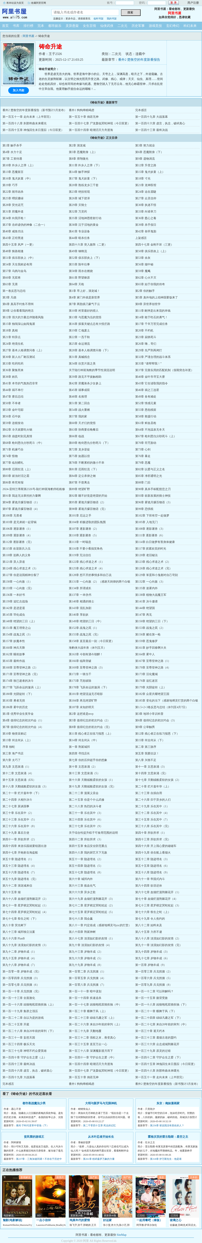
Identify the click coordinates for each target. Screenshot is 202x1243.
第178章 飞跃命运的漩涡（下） (89, 687)
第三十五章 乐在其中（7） (152, 819)
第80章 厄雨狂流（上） (17, 469)
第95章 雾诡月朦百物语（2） (87, 502)
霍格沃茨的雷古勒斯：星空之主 (168, 1136)
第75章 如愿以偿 (79, 456)
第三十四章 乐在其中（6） (86, 819)
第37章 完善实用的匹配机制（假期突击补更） (164, 370)
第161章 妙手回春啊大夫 (150, 647)
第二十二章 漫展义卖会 (84, 793)
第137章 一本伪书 (80, 594)
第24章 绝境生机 (12, 343)
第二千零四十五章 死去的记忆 (99, 1125)
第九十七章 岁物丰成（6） (152, 958)
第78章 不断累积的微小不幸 (86, 462)
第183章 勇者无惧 (13, 700)
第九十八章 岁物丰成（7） (19, 964)
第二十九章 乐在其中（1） (152, 806)
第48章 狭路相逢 (12, 251)
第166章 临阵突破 (80, 660)
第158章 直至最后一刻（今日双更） (91, 641)
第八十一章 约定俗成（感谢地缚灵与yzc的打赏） (100, 925)
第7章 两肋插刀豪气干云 (84, 304)
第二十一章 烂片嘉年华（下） (21, 793)
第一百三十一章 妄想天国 (18, 1037)
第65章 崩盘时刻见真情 (17, 436)
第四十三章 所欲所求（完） (153, 839)
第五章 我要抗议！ (147, 753)
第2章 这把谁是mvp (81, 713)
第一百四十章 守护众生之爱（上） (24, 1057)
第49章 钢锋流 (78, 251)
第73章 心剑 (142, 449)
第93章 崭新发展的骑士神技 (153, 495)
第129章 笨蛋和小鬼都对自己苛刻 (156, 575)
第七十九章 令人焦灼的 (150, 918)
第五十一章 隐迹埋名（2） (86, 859)
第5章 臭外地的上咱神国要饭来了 (156, 297)
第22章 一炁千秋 (79, 337)
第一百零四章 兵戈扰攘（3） (20, 978)
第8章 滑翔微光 (78, 158)
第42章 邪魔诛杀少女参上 (85, 383)
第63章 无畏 (10, 284)
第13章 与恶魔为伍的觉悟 (85, 317)
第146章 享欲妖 (78, 614)
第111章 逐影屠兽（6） (149, 535)
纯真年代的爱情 (80, 1220)
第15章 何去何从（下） (150, 740)
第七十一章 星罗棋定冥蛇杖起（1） (25, 905)
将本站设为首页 (15, 2)
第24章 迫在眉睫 (145, 191)
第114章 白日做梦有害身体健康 (155, 542)
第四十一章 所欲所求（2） (19, 839)
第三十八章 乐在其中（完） (153, 826)
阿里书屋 (22, 13)
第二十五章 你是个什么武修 (86, 799)
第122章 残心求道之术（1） (86, 561)
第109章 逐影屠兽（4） (17, 535)
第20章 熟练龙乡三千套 (84, 185)
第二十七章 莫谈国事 (15, 806)
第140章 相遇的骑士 (81, 601)
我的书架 (112, 18)
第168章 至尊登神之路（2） (20, 667)
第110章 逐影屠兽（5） (83, 535)
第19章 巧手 (10, 185)
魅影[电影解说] (12, 1220)
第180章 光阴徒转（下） (18, 694)
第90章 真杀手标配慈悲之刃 (153, 489)
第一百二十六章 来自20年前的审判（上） (95, 1024)
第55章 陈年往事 (79, 264)
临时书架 (98, 18)
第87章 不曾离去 (79, 482)
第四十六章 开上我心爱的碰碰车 (155, 846)
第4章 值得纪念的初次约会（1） (23, 720)
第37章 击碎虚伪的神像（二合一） (24, 224)
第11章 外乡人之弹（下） (85, 165)
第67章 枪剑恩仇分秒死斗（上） (155, 436)
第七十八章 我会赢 (81, 918)
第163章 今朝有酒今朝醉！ (86, 654)
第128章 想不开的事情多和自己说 (90, 575)
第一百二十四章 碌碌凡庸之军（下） (158, 1017)
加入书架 (18, 90)
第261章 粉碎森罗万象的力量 (99, 1159)
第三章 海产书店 (12, 753)
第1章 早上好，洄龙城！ (84, 290)
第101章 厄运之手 (80, 515)
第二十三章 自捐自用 (148, 793)
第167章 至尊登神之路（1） (153, 660)
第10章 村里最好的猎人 (84, 310)
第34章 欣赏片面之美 (82, 363)
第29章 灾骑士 (78, 205)
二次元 (122, 25)
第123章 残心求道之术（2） (153, 561)
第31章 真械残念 (79, 357)
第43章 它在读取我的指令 (151, 383)
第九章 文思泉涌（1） (16, 766)
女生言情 (89, 25)
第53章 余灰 (142, 257)
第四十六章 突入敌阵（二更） (88, 244)
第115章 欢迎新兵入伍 (16, 548)
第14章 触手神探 (79, 171)
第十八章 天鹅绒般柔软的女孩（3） (25, 786)
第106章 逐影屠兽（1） (17, 528)
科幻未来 (190, 25)
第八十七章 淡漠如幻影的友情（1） (91, 938)
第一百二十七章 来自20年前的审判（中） (161, 1024)
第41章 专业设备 (79, 231)
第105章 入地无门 (146, 522)
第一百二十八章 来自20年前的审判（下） (28, 1031)
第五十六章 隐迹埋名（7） (19, 872)
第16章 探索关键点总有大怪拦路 (89, 323)
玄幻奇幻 (172, 25)
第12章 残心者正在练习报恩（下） (157, 733)
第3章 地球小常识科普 (149, 713)
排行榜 (28, 25)
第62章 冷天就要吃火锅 (17, 429)
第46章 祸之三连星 (147, 390)
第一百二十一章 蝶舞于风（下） (155, 1011)
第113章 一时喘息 (80, 542)
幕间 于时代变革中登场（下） (32, 1125)
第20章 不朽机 (144, 330)
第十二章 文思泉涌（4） (18, 773)
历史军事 (138, 25)
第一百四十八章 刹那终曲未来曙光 (24, 123)
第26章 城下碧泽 (79, 198)
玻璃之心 (175, 1220)
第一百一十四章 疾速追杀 (85, 998)
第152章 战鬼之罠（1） (84, 627)
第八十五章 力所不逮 (148, 931)
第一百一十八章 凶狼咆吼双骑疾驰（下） (161, 1004)
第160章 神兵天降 (13, 647)
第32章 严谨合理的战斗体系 (153, 357)
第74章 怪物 (10, 456)
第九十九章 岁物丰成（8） (86, 964)
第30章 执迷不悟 (145, 205)
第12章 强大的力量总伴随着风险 (23, 317)
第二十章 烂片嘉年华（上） (153, 786)
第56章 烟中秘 (144, 264)
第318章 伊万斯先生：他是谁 (166, 1159)
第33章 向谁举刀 (145, 211)
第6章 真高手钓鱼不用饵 (18, 304)
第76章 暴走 (142, 456)
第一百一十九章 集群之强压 (20, 1011)
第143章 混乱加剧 (80, 608)
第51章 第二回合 (79, 403)
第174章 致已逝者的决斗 (18, 680)
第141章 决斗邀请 (146, 601)
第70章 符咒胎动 (145, 442)
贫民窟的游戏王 (34, 1136)
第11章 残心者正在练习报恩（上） (91, 733)
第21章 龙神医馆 (145, 185)
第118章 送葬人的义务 (16, 555)
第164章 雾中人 (145, 654)
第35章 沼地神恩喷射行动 (85, 218)
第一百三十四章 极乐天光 (18, 1044)
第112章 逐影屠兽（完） (17, 542)
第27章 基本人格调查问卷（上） (23, 350)
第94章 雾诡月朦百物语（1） (20, 502)
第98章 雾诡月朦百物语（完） (88, 508)
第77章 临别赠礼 (12, 462)
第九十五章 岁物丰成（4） (19, 958)
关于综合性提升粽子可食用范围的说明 (93, 832)
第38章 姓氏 (10, 376)
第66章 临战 (76, 436)
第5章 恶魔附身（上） (83, 152)
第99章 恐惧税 (144, 508)
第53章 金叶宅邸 (12, 409)
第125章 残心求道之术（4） (86, 568)
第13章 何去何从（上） (17, 740)
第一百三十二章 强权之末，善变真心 (92, 1037)
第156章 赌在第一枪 (148, 634)
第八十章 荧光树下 (14, 925)
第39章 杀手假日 (145, 224)
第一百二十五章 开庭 (15, 1024)
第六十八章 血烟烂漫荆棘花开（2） (25, 898)
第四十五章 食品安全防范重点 (88, 846)
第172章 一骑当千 (80, 674)
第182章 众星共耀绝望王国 (152, 694)
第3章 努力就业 (145, 145)
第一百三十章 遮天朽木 (150, 1031)
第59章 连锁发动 (12, 423)
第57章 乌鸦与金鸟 (14, 271)
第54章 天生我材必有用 (17, 264)
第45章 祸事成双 (79, 390)
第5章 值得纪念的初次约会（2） (89, 720)
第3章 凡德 (9, 297)
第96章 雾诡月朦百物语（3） (153, 502)
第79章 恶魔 (142, 462)
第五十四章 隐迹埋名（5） (86, 865)
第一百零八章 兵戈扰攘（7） (87, 984)
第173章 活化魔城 (146, 674)
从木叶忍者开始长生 (101, 1136)
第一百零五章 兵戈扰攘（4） (87, 978)
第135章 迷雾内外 (146, 588)
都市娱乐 (54, 25)
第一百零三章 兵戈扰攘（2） (153, 971)
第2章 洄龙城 (77, 145)
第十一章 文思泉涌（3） (150, 766)
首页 (5, 25)
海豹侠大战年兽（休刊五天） (87, 647)
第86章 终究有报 (12, 482)
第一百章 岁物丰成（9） (150, 964)
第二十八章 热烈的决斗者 (85, 806)
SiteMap (121, 1234)
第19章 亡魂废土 (79, 330)
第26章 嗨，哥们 (145, 343)
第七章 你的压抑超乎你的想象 (88, 760)
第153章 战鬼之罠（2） (150, 627)
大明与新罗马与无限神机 (101, 1103)
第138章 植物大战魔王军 (150, 594)
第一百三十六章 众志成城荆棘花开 (157, 1044)
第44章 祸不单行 (12, 390)
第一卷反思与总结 (14, 290)
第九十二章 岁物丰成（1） (19, 951)
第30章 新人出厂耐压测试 (18, 357)
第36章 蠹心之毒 (145, 218)
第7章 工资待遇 (12, 158)
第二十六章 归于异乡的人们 (153, 799)
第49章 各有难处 (145, 396)
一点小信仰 (43, 1220)
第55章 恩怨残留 (145, 409)
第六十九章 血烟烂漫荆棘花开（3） (91, 898)
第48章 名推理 (78, 396)
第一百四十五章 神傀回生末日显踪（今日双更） (33, 130)
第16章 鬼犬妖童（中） (17, 178)
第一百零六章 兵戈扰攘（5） (153, 978)
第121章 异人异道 (13, 561)
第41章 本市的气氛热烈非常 (20, 383)
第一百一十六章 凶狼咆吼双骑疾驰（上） (28, 1004)
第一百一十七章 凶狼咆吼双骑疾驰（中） (95, 1004)
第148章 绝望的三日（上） (19, 621)
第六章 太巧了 (11, 760)
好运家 (107, 1220)
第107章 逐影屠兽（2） (84, 528)
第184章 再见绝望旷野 (83, 700)
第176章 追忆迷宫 (146, 680)
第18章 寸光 (142, 178)
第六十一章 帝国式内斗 (150, 879)
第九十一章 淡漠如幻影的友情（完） (158, 945)
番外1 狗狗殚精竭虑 (81, 110)
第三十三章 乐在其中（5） (19, 819)
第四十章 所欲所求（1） (150, 832)
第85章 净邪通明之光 (148, 475)
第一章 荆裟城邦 (79, 746)
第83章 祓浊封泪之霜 (15, 475)
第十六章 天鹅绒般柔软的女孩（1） (91, 779)
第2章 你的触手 (145, 290)
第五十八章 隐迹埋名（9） (152, 872)
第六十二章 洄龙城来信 (17, 885)
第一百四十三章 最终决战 (151, 130)
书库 (16, 25)
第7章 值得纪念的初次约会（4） (23, 727)
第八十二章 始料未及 (148, 925)
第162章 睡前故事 (13, 654)
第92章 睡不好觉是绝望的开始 (88, 495)
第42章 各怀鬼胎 (145, 231)
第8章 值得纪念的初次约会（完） (90, 727)
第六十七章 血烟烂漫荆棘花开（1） (158, 892)
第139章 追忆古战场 (15, 601)
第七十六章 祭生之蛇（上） (153, 912)
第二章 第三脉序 (145, 746)
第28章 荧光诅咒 (12, 205)
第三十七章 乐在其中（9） (86, 826)
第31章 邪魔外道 (12, 211)
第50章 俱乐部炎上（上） (151, 251)
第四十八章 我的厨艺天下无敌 (88, 852)
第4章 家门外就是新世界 (84, 297)
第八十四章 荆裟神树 (82, 931)
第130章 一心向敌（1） (17, 581)
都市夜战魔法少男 (34, 1103)
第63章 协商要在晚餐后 (84, 429)
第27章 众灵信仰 (145, 198)
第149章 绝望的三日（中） (86, 621)
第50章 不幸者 (11, 403)
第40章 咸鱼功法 (12, 231)
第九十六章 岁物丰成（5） (86, 958)
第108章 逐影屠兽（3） (150, 528)
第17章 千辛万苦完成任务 (151, 323)
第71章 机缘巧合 (12, 449)
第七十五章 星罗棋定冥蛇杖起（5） (91, 912)
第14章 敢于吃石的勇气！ (151, 317)
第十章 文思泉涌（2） (83, 766)
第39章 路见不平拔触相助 (85, 376)
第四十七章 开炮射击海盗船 (20, 852)
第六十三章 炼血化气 (82, 885)
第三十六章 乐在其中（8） (19, 826)
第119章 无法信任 (80, 555)
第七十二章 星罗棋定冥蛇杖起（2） (91, 905)
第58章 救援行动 (145, 416)
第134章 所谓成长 (80, 588)
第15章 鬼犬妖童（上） (150, 171)
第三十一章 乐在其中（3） (86, 812)
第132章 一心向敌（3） (150, 581)
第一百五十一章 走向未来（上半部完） (27, 116)
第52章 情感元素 (145, 403)
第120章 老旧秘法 (146, 555)
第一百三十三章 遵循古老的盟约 (155, 1037)
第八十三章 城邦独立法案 (18, 931)
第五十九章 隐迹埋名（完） (20, 879)
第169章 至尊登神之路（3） (86, 667)
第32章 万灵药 (78, 211)
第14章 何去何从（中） (84, 740)
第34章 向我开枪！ (14, 218)
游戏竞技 (155, 25)
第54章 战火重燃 (79, 409)
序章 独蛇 (8, 746)
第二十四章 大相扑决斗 (17, 799)
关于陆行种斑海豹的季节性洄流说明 (92, 370)
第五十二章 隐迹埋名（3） (152, 859)
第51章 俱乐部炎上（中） (18, 257)
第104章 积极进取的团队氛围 (87, 522)
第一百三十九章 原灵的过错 (153, 1050)
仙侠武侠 (106, 25)
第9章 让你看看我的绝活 (18, 310)
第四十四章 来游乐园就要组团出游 (24, 846)
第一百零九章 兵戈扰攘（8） (153, 984)
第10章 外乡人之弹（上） (18, 165)
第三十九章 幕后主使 (15, 832)
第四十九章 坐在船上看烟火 (153, 852)
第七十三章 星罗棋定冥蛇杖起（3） (158, 905)
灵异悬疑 (72, 25)
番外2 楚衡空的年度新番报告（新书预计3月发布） (34, 110)
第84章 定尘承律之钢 (82, 475)
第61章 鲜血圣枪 (145, 423)
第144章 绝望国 (145, 608)
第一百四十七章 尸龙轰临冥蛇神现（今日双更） (99, 123)
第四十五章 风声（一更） (18, 244)
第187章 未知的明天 (81, 707)
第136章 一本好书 (13, 594)
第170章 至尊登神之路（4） (153, 667)
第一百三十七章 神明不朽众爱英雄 (24, 1050)
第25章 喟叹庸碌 (12, 198)
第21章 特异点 (11, 337)
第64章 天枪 (76, 284)
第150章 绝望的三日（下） (152, 621)
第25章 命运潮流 (79, 343)
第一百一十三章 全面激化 (18, 998)
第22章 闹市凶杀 (12, 191)
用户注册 (193, 2)
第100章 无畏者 (12, 515)
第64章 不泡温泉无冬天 (150, 429)
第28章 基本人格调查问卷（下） (89, 350)
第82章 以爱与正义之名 (150, 469)
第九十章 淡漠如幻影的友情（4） (90, 945)
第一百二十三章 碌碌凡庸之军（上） (92, 1017)
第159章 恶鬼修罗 (146, 641)
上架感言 (141, 238)
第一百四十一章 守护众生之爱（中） (92, 1057)
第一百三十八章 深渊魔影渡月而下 (91, 1050)
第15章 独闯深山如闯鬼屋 (18, 323)
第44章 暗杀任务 (79, 238)
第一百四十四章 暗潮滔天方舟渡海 (91, 130)
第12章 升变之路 (145, 165)
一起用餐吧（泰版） (149, 1220)
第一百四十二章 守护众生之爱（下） (158, 1057)
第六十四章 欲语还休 (148, 885)
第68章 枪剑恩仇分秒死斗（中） (23, 442)
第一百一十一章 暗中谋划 (85, 991)
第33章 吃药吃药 (12, 363)
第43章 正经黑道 (12, 238)
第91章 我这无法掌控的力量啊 (21, 495)
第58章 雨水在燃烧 (81, 271)
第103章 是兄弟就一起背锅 (19, 522)
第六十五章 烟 (11, 892)
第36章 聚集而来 (12, 370)
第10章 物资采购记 (14, 733)
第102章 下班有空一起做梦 (152, 515)
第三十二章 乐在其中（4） (152, 812)
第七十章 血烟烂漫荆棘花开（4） (156, 898)
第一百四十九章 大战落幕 (151, 116)
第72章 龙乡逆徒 (79, 449)
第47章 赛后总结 (12, 396)
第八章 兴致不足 (145, 760)
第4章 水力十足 (12, 152)
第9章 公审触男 (145, 727)
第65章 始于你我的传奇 (150, 284)
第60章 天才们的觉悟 (82, 423)
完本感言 (141, 110)
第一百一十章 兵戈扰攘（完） (21, 991)
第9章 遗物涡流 (145, 158)
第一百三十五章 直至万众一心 (88, 1044)
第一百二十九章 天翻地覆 (85, 1031)
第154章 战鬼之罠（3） (17, 634)
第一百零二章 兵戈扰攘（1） (87, 971)
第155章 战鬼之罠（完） (84, 634)
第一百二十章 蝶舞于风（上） (88, 1011)
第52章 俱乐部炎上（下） (85, 257)
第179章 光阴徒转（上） (150, 687)
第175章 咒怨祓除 (80, 680)
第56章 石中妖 (11, 416)
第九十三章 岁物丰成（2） (86, 951)
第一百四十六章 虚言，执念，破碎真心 (160, 123)
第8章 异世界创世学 (148, 304)
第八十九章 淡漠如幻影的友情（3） (25, 945)
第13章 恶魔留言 (12, 171)
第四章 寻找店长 (79, 753)
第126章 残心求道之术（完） (153, 568)
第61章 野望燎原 (79, 277)
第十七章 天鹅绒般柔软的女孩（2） (158, 779)
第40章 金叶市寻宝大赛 (150, 376)
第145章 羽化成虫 (13, 614)
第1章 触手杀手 (12, 145)
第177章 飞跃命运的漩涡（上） (22, 687)
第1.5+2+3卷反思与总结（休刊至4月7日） (161, 707)
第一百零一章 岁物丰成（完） (21, 971)
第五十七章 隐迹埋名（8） (86, 872)
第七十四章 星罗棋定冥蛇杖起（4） (25, 912)
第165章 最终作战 (13, 660)
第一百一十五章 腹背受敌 (151, 998)
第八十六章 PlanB (13, 938)
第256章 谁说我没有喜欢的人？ (167, 1125)
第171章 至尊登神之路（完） (20, 674)
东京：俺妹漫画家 (168, 1103)
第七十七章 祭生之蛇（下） (20, 918)
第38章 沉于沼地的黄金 (84, 224)
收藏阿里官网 (38, 2)
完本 (41, 25)
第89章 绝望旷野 (79, 489)
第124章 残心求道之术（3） (20, 568)
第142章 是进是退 (13, 608)
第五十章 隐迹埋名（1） (18, 859)
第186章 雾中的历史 (15, 707)
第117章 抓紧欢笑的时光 (150, 548)
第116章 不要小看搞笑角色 (86, 548)
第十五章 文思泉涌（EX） (19, 779)
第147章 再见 (143, 614)
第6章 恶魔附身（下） (149, 152)
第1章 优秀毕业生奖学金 (18, 713)
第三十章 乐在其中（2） (18, 812)
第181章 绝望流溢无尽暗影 (86, 694)
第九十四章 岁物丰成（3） (152, 951)
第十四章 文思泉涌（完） (151, 773)
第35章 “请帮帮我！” (148, 363)
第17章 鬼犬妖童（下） (84, 178)
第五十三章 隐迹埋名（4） (19, 865)
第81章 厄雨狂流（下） (84, 469)
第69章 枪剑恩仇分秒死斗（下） (89, 442)
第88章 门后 (142, 482)
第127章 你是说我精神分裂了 (20, 575)
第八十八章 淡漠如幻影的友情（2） (158, 938)
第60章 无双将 (11, 277)
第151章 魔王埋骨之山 (16, 627)
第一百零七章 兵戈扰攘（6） (20, 984)
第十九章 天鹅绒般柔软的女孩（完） (92, 786)
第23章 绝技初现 (79, 191)
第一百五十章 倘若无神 (84, 116)
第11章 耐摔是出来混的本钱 (152, 310)
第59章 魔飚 (142, 271)
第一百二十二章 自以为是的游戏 (23, 1017)
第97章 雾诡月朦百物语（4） (20, 508)
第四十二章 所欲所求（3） (86, 839)
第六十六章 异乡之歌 (82, 892)
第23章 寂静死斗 (145, 337)
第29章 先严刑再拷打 (148, 350)
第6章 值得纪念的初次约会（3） (155, 720)
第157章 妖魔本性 (13, 641)
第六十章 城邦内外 (81, 879)
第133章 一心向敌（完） (18, 588)
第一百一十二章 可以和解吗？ (154, 991)
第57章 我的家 (78, 416)
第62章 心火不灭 (145, 277)
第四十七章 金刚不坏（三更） (154, 244)
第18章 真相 (10, 330)
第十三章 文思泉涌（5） (84, 773)
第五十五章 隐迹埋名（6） (152, 865)
